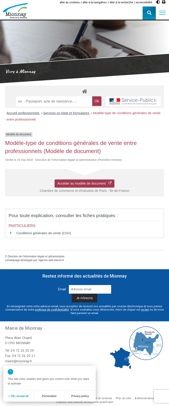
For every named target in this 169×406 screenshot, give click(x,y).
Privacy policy (80, 396)
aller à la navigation (95, 2)
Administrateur (144, 398)
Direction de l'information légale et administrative (36, 256)
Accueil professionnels (23, 113)
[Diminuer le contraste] (158, 2)
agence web (46, 260)
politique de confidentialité (52, 309)
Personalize (49, 396)
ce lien (145, 309)
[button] (162, 13)
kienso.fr (59, 260)
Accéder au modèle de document (84, 183)
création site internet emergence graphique (84, 402)
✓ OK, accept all (18, 396)
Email (62, 289)
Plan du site (123, 398)
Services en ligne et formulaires (66, 113)
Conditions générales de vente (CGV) (43, 233)
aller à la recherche (121, 2)
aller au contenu (70, 2)
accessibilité (144, 2)
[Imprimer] (163, 2)
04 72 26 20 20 (22, 351)
